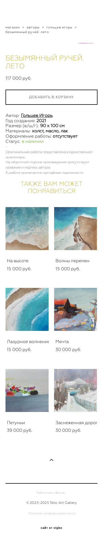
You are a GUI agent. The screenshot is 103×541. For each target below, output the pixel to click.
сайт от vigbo (51, 528)
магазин (12, 27)
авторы (33, 27)
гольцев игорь (59, 27)
